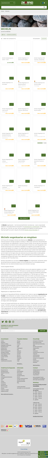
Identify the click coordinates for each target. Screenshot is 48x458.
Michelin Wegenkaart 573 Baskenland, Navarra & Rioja (39, 162)
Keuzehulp (36, 339)
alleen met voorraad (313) (9, 38)
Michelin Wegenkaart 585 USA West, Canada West (39, 59)
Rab (18, 349)
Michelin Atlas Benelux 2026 (22, 186)
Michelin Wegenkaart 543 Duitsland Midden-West (9, 212)
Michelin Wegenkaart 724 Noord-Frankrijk (39, 109)
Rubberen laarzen (4, 391)
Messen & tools (4, 385)
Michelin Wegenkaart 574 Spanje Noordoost (23, 85)
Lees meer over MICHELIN (5, 31)
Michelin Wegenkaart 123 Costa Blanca (39, 186)
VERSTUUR (42, 330)
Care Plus (19, 352)
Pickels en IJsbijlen (5, 389)
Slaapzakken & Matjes (5, 353)
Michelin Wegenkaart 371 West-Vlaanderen (23, 135)
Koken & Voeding (4, 343)
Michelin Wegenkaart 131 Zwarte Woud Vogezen (23, 58)
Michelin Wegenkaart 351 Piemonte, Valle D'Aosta (23, 110)
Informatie (20, 368)
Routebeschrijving (20, 375)
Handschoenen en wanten (38, 352)
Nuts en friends (4, 387)
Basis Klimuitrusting (37, 342)
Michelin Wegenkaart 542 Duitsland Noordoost (7, 136)
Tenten (2, 358)
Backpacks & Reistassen (38, 341)
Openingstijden (20, 371)
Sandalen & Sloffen (5, 352)
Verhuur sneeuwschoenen (22, 378)
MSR (18, 346)
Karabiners (3, 382)
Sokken (2, 341)
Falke (18, 360)
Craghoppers (19, 348)
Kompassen (3, 384)
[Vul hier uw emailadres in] (19, 330)
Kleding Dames (4, 359)
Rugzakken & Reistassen (6, 345)
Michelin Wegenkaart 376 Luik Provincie (7, 110)
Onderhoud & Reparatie (8, 368)
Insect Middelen (4, 355)
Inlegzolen (35, 353)
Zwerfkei (19, 353)
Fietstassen (35, 351)
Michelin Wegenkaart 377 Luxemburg (7, 187)
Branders (3, 375)
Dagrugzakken (36, 348)
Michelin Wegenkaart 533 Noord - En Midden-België (33, 212)
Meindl (18, 342)
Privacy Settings (24, 449)
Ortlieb (18, 359)
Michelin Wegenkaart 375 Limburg (7, 161)
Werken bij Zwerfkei (21, 381)
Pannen (2, 388)
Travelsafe (19, 358)
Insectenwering (36, 355)
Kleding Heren (4, 348)
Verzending (19, 374)
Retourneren (19, 372)
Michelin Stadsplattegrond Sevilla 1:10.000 (7, 58)
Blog (18, 382)
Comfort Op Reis (4, 356)
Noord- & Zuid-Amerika (5, 351)
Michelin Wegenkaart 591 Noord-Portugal (39, 84)
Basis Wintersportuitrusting (38, 343)
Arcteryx (19, 343)
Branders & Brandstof (37, 346)
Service (18, 377)
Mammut (19, 356)
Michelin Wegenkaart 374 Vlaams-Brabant (23, 161)
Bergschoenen (4, 349)
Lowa (18, 345)
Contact (18, 369)
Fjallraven (19, 351)
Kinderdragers (36, 360)
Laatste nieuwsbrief (21, 386)
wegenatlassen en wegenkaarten (31, 226)
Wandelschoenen (4, 346)
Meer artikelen (24, 218)
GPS (2, 379)
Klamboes (35, 362)
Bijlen (34, 345)
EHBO (34, 349)
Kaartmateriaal (36, 356)
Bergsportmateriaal (5, 372)
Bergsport (3, 342)
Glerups (18, 341)
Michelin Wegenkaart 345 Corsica (39, 135)
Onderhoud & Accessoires (6, 360)
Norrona (19, 355)
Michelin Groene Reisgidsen (31, 230)
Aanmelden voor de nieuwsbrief (23, 388)
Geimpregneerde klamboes (6, 377)
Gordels (2, 378)
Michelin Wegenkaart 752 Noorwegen (7, 83)
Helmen (2, 381)
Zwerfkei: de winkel (21, 379)
